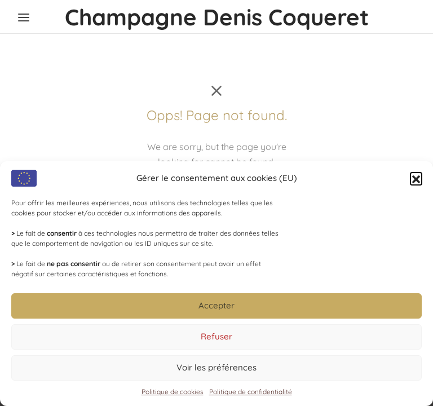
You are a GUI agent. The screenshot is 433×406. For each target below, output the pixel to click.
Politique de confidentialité (250, 391)
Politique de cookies (173, 391)
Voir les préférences (216, 367)
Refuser (216, 336)
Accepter (216, 305)
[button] (416, 178)
